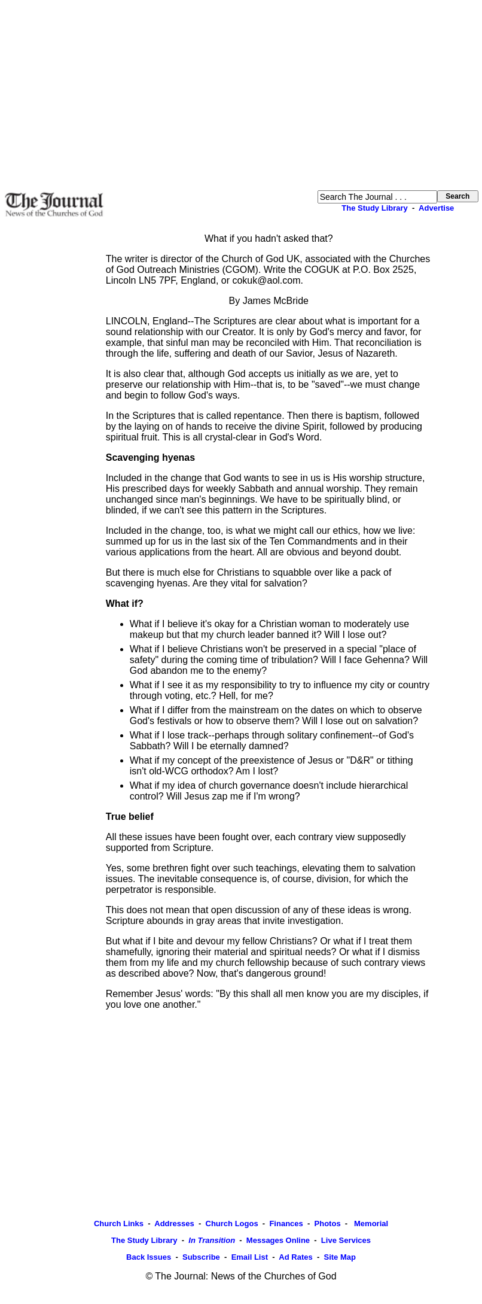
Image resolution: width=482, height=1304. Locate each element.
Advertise (436, 207)
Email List (249, 1257)
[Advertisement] (241, 95)
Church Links (119, 1223)
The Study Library (374, 207)
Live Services (346, 1240)
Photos (328, 1223)
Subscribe (201, 1257)
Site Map (339, 1257)
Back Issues (148, 1257)
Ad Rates (295, 1257)
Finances (286, 1223)
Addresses (174, 1223)
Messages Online (278, 1240)
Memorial (370, 1223)
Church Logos (232, 1223)
